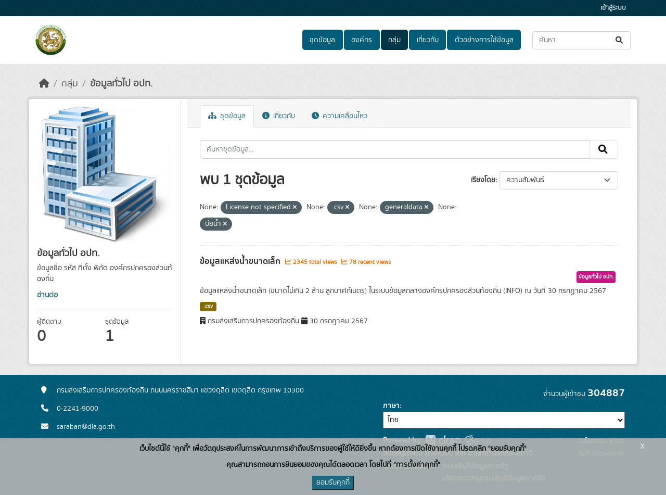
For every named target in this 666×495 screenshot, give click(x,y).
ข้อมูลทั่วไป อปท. (121, 84)
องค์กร (361, 40)
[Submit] (620, 40)
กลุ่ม (394, 40)
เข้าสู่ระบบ (613, 8)
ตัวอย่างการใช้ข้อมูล (484, 40)
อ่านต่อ (47, 295)
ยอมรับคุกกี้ (333, 482)
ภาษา (391, 406)
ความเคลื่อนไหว (339, 116)
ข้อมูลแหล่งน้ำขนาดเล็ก (241, 261)
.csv (208, 306)
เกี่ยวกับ (428, 40)
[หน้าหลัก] (44, 84)
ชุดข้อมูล (322, 40)
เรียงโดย (483, 180)
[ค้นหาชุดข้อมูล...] (581, 40)
